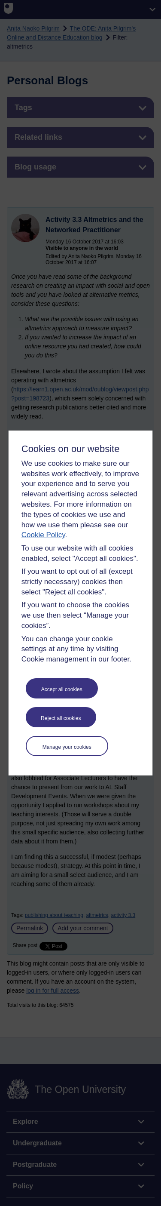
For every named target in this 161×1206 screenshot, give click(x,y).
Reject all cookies (61, 718)
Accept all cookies (61, 689)
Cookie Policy (43, 535)
